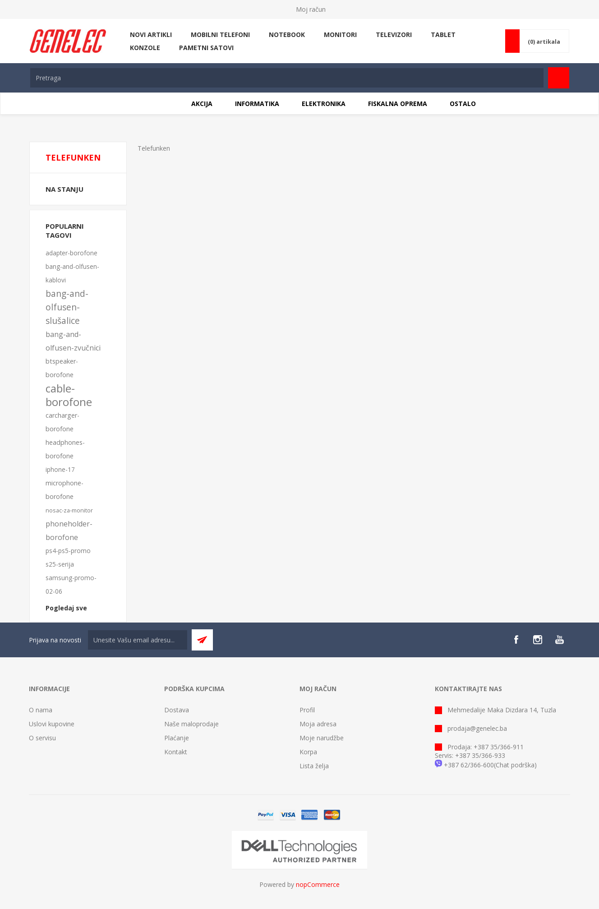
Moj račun (311, 9)
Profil (307, 710)
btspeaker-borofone (62, 368)
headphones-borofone (65, 449)
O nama (40, 710)
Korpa (308, 752)
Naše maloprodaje (191, 724)
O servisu (42, 738)
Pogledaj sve (66, 608)
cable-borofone (69, 395)
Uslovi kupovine (51, 724)
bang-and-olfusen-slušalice (67, 307)
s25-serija (60, 564)
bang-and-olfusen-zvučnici (73, 341)
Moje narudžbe (322, 738)
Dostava (176, 710)
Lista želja (314, 765)
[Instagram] (537, 639)
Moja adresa (318, 724)
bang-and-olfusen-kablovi (72, 273)
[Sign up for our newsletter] (137, 640)
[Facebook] (516, 639)
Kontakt (175, 752)
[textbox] (287, 78)
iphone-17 (60, 469)
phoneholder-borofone (69, 530)
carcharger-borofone (62, 422)
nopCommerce (318, 884)
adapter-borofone (71, 253)
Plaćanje (176, 738)
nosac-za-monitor (69, 510)
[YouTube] (559, 639)
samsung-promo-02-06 (71, 584)
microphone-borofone (64, 490)
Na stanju (64, 189)
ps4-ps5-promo (68, 550)
